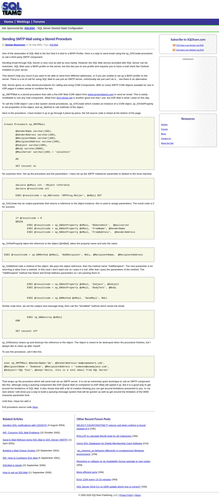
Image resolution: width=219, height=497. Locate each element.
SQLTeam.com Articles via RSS (190, 45)
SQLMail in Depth (12, 465)
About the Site (167, 143)
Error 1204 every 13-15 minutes (94, 479)
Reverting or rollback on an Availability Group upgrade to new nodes (113, 461)
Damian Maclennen (15, 45)
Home (9, 21)
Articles (164, 124)
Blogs (163, 134)
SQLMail (54, 45)
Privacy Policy (126, 495)
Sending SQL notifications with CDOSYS (25, 425)
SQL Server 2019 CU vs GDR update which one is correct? (109, 486)
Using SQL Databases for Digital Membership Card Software (109, 443)
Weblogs (24, 21)
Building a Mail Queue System (19, 450)
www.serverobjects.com (101, 94)
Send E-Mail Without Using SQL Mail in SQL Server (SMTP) (35, 439)
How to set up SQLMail (15, 472)
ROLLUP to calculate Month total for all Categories (104, 436)
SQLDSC (30, 28)
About (138, 495)
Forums (39, 21)
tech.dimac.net (65, 97)
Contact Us (166, 138)
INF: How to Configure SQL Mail (20, 458)
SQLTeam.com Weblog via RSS (190, 50)
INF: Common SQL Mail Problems (21, 432)
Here (35, 407)
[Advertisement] (92, 9)
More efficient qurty (87, 472)
